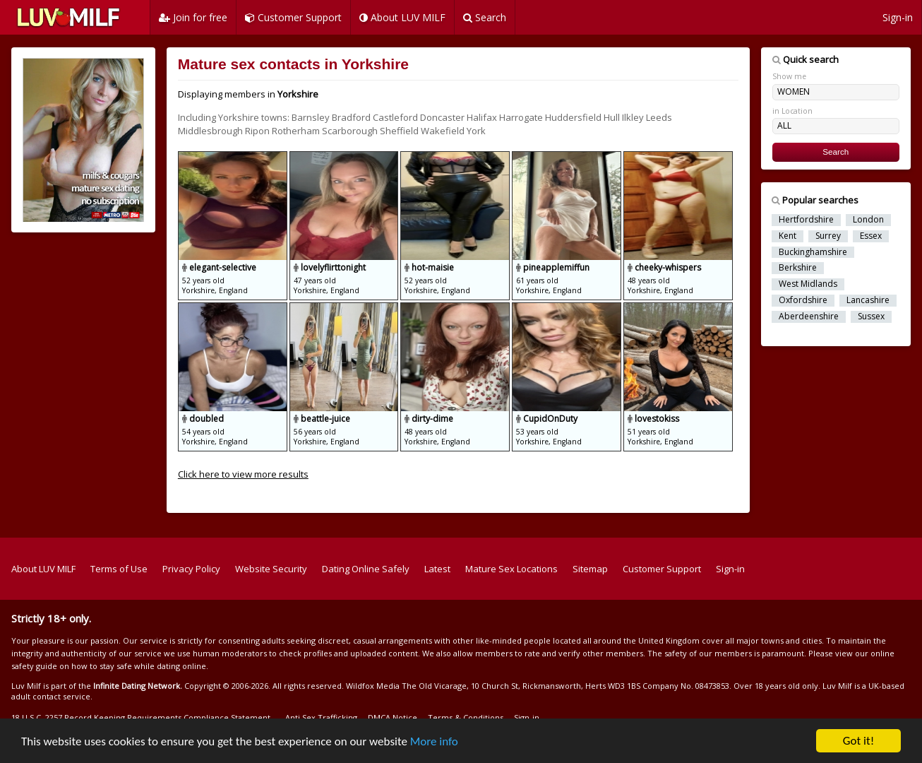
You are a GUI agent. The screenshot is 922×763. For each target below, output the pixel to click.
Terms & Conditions (465, 717)
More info (434, 741)
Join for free (193, 17)
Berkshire (798, 267)
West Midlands (808, 284)
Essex (871, 236)
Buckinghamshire (813, 252)
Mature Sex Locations (511, 568)
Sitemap (590, 568)
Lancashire (868, 300)
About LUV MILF (402, 17)
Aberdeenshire (809, 316)
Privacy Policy (191, 568)
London (868, 219)
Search (484, 17)
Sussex (871, 316)
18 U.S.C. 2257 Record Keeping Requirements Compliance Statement (140, 717)
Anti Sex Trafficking (321, 717)
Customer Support (293, 17)
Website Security (271, 568)
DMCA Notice (392, 717)
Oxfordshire (803, 300)
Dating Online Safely (365, 568)
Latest (437, 568)
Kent (787, 236)
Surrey (828, 236)
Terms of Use (119, 568)
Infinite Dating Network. (137, 685)
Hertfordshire (806, 219)
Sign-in (897, 17)
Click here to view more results (243, 474)
